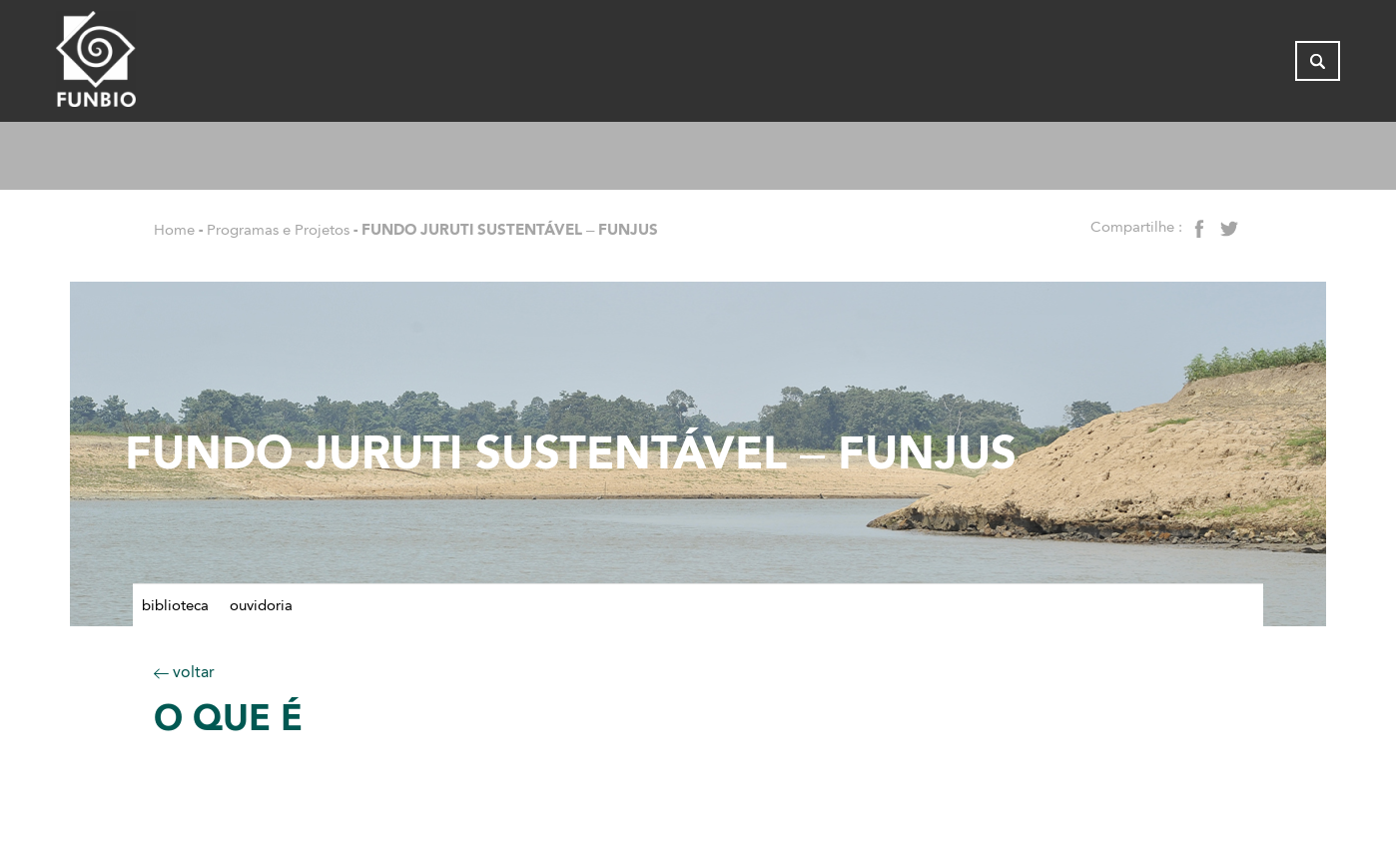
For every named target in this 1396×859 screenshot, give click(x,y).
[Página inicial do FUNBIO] (151, 65)
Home (174, 230)
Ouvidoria (261, 605)
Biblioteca (175, 605)
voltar (184, 671)
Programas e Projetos (278, 230)
